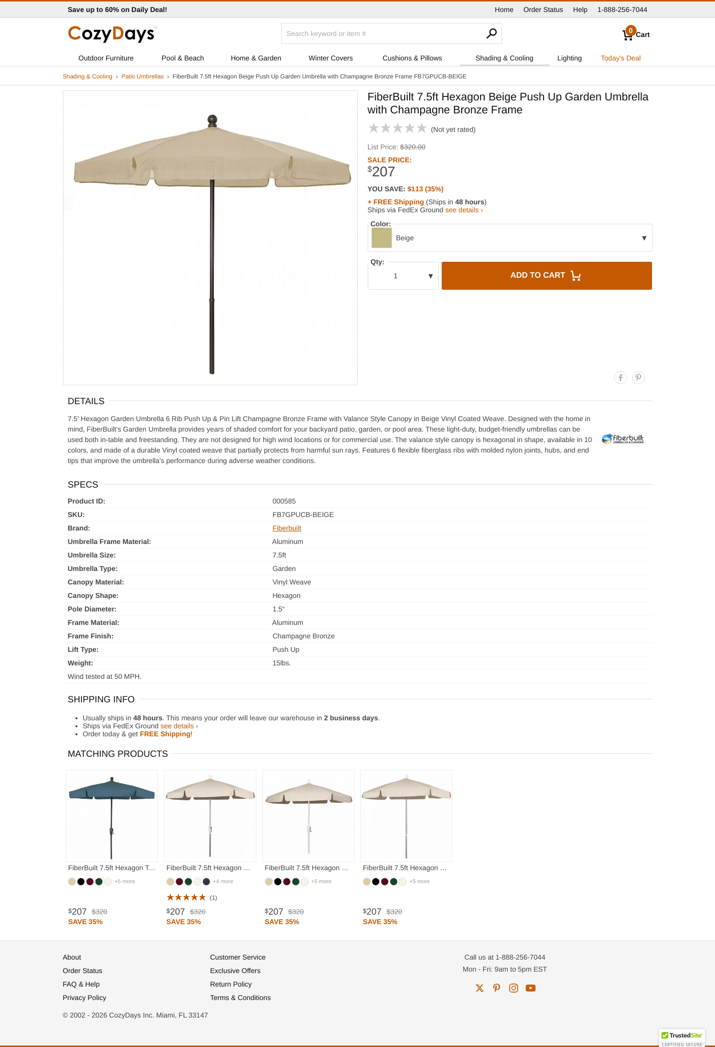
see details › (464, 210)
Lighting (570, 58)
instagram (514, 988)
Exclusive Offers (235, 971)
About (72, 957)
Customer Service (238, 957)
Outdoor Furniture (106, 58)
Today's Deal (621, 58)
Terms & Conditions (240, 998)
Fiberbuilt (286, 528)
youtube (531, 988)
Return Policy (231, 984)
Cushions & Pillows (412, 58)
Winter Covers (331, 58)
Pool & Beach (183, 58)
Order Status (543, 9)
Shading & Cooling (505, 58)
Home (504, 9)
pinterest (497, 988)
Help (580, 9)
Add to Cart (546, 276)
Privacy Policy (84, 998)
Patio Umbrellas (142, 76)
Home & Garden (256, 58)
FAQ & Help (81, 984)
